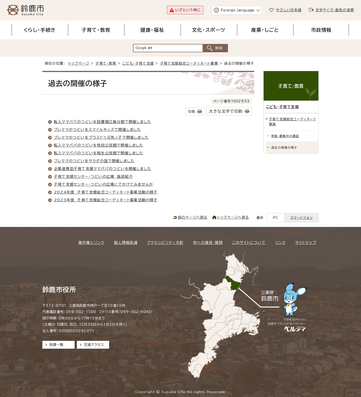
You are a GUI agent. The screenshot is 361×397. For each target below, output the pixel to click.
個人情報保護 (126, 242)
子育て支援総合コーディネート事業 (189, 63)
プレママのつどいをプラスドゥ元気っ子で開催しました (101, 137)
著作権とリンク (91, 242)
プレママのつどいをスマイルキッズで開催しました (97, 129)
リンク (280, 242)
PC (275, 217)
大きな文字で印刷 (225, 111)
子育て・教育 (105, 63)
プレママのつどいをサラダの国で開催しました (94, 161)
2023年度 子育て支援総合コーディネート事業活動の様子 (106, 200)
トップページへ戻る (233, 217)
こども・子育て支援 (138, 63)
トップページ (78, 63)
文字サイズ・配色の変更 (334, 10)
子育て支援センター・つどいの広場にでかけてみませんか (103, 184)
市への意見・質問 (208, 242)
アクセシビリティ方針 (165, 242)
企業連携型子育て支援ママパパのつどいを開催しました (102, 169)
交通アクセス (94, 344)
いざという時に (188, 10)
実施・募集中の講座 (285, 136)
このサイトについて (249, 242)
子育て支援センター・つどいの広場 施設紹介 (93, 176)
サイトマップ (305, 242)
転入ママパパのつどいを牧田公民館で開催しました (98, 145)
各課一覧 (56, 344)
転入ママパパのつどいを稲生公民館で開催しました (98, 153)
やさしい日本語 (288, 10)
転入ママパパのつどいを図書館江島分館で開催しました (102, 122)
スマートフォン (301, 217)
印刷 (191, 111)
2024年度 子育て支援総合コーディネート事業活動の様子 (106, 192)
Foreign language (238, 10)
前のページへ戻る (193, 217)
